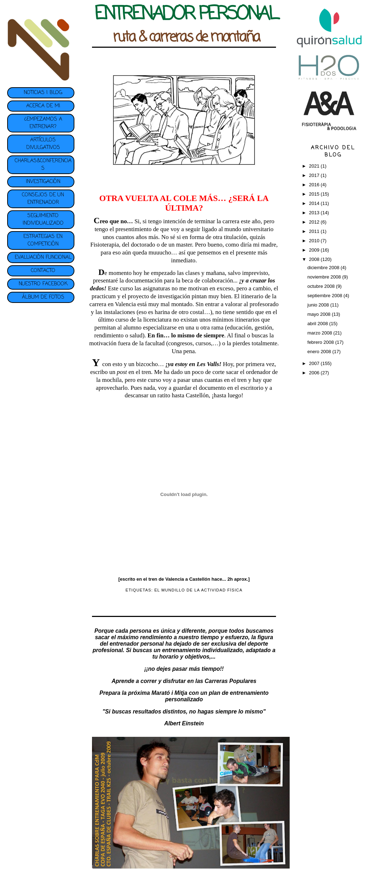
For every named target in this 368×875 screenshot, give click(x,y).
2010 (315, 240)
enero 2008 (319, 351)
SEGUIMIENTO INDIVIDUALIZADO (43, 219)
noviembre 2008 (324, 277)
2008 (315, 259)
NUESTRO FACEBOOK (43, 284)
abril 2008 (318, 323)
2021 (315, 166)
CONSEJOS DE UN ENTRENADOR (43, 198)
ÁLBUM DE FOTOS (43, 297)
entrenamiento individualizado (202, 650)
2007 (315, 363)
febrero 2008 (321, 342)
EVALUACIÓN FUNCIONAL (43, 257)
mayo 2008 (319, 314)
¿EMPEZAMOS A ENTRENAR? (43, 123)
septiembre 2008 (325, 295)
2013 (315, 212)
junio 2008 (318, 305)
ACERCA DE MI (43, 106)
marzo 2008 (320, 333)
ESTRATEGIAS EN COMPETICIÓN (43, 240)
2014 (315, 203)
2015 (315, 194)
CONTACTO (43, 271)
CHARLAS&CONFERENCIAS (43, 164)
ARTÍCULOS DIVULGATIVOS (43, 143)
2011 (315, 231)
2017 (315, 175)
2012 (315, 222)
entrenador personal (137, 644)
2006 (315, 372)
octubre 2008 (321, 286)
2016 (315, 184)
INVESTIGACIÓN (43, 182)
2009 (315, 250)
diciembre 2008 (324, 267)
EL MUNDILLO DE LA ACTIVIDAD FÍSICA (198, 590)
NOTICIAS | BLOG (43, 93)
